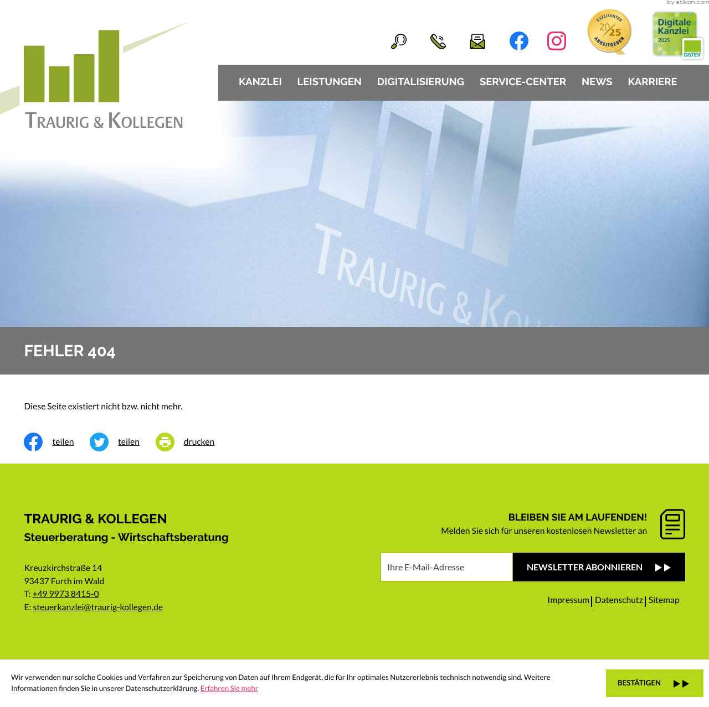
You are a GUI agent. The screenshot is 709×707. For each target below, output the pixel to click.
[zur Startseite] (107, 74)
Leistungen (329, 82)
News (597, 82)
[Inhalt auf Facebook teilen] (57, 442)
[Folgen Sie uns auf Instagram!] (556, 41)
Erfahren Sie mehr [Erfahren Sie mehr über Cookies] (229, 688)
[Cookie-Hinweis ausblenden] (654, 683)
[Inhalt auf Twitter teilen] (123, 442)
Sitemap (664, 600)
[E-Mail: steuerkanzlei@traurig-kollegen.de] (465, 41)
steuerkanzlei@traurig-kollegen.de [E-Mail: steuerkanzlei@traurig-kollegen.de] (98, 607)
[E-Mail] (447, 567)
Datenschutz (619, 600)
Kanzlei (260, 82)
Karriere (652, 82)
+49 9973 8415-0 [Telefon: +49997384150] (65, 594)
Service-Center (523, 82)
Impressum (568, 600)
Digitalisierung (420, 82)
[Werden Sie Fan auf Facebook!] (519, 41)
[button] (426, 41)
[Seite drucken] (193, 442)
